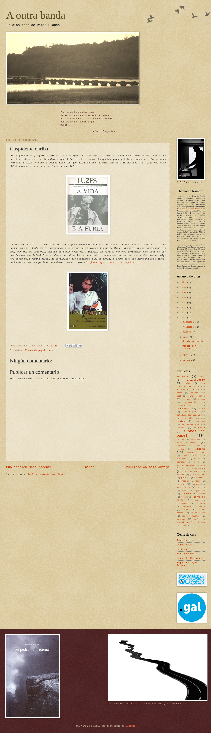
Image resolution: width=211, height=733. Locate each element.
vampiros (187, 506)
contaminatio (183, 406)
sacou (196, 484)
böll (179, 396)
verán (202, 506)
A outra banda (35, 15)
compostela (190, 402)
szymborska (199, 491)
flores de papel (35, 350)
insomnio (193, 442)
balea (179, 393)
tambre (201, 494)
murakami (182, 459)
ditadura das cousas (188, 415)
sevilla (201, 487)
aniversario (196, 379)
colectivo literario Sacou (190, 209)
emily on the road (188, 418)
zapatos (200, 522)
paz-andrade (191, 471)
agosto (187, 332)
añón (188, 383)
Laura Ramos (184, 545)
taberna (186, 493)
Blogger (130, 726)
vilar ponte (198, 513)
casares (186, 399)
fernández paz (190, 424)
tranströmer (183, 503)
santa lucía (183, 487)
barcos (194, 393)
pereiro (52, 350)
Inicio (89, 467)
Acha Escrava (185, 540)
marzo (187, 360)
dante (202, 409)
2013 (183, 307)
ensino (181, 421)
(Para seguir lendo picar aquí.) (112, 262)
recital (200, 478)
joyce (197, 446)
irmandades (182, 446)
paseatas (199, 468)
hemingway (195, 439)
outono (185, 468)
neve (196, 462)
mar (203, 452)
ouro (202, 465)
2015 (183, 297)
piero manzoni (197, 475)
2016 (183, 292)
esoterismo (199, 421)
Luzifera (182, 549)
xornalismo (183, 522)
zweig (184, 526)
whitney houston (191, 516)
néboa (197, 459)
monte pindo (191, 456)
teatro (184, 497)
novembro (189, 327)
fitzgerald (199, 427)
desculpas (190, 412)
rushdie (180, 484)
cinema (201, 399)
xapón (196, 519)
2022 (183, 282)
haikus (180, 439)
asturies (181, 390)
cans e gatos (196, 396)
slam (184, 491)
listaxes (190, 452)
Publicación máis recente (29, 467)
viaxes (187, 510)
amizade (182, 376)
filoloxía (182, 428)
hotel (179, 443)
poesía (185, 477)
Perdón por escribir (189, 347)
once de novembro (185, 465)
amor (202, 376)
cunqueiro (183, 408)
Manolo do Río (185, 553)
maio (186, 337)
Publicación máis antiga (148, 467)
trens (202, 503)
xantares (181, 519)
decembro (189, 322)
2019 (183, 287)
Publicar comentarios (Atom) (46, 474)
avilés (195, 389)
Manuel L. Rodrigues (190, 558)
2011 (183, 317)
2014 (183, 302)
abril (187, 355)
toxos (196, 500)
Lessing (180, 449)
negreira (181, 462)
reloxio (185, 481)
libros (200, 449)
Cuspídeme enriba (193, 341)
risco (197, 481)
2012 (183, 312)
